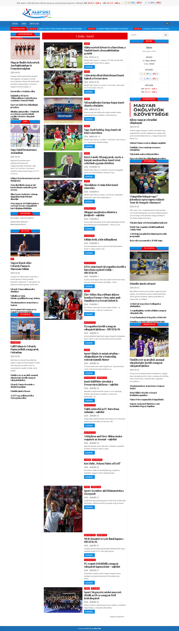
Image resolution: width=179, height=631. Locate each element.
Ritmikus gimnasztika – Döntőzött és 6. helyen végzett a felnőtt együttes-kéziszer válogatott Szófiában (25, 115)
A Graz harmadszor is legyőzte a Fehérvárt (148, 317)
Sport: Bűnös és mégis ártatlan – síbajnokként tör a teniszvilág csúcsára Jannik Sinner (102, 356)
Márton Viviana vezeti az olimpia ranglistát (147, 143)
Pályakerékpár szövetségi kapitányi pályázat (148, 222)
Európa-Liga (96, 487)
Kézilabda (95, 588)
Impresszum (34, 23)
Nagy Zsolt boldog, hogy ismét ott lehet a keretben (102, 131)
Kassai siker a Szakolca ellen (23, 91)
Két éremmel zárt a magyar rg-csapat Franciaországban (24, 310)
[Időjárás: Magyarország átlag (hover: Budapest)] (142, 2)
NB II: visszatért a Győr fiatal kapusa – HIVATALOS (104, 540)
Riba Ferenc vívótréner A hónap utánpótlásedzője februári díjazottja (24, 196)
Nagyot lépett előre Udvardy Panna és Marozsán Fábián (21, 266)
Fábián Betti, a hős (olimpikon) (100, 239)
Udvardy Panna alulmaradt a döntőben (23, 290)
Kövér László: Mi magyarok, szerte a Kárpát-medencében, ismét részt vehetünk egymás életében (103, 160)
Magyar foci (101, 378)
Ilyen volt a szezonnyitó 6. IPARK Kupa (146, 240)
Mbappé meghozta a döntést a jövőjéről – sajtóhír (100, 213)
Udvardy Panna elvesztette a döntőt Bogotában (22, 385)
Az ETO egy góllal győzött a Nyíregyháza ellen (22, 396)
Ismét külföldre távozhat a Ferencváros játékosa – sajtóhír (101, 383)
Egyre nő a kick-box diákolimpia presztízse (24, 105)
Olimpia (87, 460)
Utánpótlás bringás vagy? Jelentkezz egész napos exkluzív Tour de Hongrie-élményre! (147, 199)
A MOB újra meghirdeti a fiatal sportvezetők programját (148, 235)
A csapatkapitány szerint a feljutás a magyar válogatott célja (148, 311)
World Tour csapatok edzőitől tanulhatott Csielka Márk (147, 228)
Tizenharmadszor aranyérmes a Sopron (24, 303)
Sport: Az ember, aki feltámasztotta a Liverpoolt (103, 492)
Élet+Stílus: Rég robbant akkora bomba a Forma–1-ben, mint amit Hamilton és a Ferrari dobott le (102, 297)
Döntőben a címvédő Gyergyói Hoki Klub (147, 321)
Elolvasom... (89, 67)
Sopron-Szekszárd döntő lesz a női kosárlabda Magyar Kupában (144, 405)
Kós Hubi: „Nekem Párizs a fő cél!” (102, 463)
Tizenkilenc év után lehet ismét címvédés (101, 186)
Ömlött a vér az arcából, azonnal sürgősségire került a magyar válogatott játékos (24, 377)
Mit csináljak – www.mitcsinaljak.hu (22, 218)
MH (12, 259)
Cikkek (24, 23)
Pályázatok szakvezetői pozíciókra (144, 154)
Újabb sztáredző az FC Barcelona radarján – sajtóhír (101, 410)
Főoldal (15, 23)
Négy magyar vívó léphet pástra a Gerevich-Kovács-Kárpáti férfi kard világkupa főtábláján (25, 205)
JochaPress (15, 342)
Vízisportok (89, 236)
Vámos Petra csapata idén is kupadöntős (147, 399)
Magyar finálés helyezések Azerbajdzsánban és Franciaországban (25, 65)
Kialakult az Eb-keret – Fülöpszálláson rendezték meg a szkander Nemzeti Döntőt (24, 98)
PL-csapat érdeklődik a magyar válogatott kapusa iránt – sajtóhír (102, 565)
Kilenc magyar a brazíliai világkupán (143, 121)
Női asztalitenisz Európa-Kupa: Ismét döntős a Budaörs (104, 104)
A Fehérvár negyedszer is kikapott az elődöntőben (145, 305)
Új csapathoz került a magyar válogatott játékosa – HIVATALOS (102, 327)
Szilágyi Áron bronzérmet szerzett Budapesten (25, 179)
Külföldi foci (90, 208)
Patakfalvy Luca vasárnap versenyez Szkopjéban (145, 148)
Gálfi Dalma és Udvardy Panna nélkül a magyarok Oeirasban (24, 349)
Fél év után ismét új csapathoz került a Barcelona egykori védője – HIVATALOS (105, 269)
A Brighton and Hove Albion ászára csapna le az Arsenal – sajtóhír (103, 437)
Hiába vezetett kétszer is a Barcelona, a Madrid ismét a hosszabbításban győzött (104, 50)
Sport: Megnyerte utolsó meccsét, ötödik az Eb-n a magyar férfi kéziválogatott (103, 595)
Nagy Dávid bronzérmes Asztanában (24, 151)
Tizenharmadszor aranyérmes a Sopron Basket (147, 387)
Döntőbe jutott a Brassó (20, 391)
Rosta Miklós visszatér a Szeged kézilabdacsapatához (143, 393)
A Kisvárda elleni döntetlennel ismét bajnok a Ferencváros (104, 77)
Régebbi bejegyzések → (118, 617)
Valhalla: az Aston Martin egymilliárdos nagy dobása (25, 297)
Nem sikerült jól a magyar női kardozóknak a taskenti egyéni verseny (23, 187)
